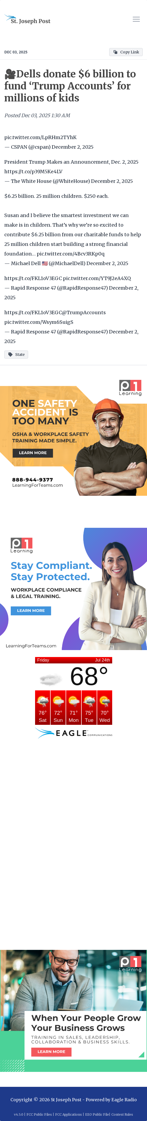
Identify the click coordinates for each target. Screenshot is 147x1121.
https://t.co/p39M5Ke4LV (33, 171)
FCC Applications (68, 1114)
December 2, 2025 (72, 147)
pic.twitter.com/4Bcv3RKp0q (70, 254)
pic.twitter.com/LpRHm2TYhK (40, 137)
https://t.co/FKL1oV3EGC (33, 278)
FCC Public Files (39, 1114)
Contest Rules (122, 1114)
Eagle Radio (124, 1099)
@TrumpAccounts (84, 312)
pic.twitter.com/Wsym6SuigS (38, 322)
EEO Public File (97, 1114)
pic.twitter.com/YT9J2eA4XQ (97, 278)
